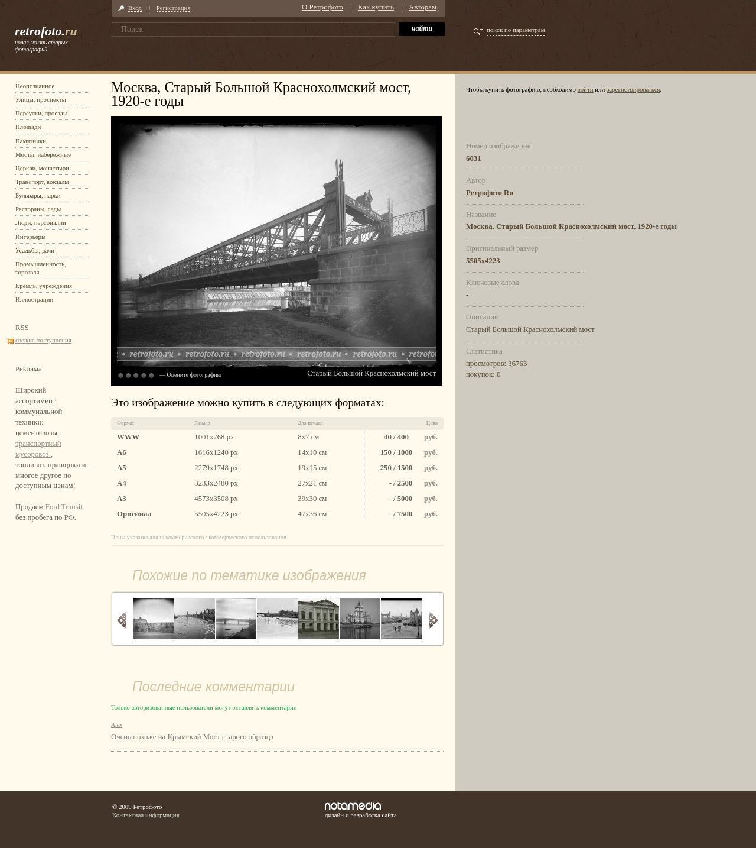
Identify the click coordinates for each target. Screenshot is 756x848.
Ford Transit (64, 507)
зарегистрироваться (633, 89)
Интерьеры (30, 236)
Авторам (422, 7)
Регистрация (174, 7)
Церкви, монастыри (42, 167)
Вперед (433, 620)
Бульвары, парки (38, 195)
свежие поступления (43, 340)
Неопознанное (34, 85)
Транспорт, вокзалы (42, 181)
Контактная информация (146, 814)
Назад (122, 620)
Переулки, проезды (41, 112)
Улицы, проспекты (40, 99)
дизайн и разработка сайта (361, 810)
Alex (116, 724)
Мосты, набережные (43, 154)
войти (586, 89)
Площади (28, 126)
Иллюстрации (34, 299)
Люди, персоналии (40, 222)
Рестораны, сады (38, 208)
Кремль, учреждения (43, 285)
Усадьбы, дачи (34, 250)
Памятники (30, 140)
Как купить (376, 7)
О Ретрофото (322, 7)
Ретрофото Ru (489, 193)
